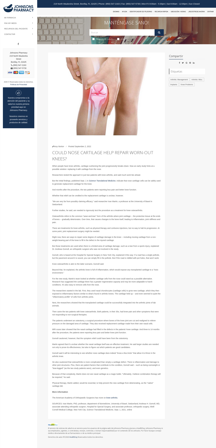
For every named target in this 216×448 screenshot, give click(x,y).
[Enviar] (159, 32)
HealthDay (73, 437)
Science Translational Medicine (102, 181)
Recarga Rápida (161, 11)
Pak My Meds (10, 23)
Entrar (210, 11)
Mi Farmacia (10, 18)
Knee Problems (187, 84)
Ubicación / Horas (178, 11)
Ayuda (124, 11)
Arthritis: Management (179, 80)
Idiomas (116, 11)
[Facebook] (18, 44)
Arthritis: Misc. (197, 80)
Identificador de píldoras (141, 11)
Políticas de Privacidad (18, 85)
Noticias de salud (102, 39)
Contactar (9, 34)
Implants (173, 84)
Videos (122, 39)
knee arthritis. (112, 398)
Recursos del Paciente (16, 29)
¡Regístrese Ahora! (196, 11)
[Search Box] (122, 32)
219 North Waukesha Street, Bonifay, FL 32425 (75, 4)
